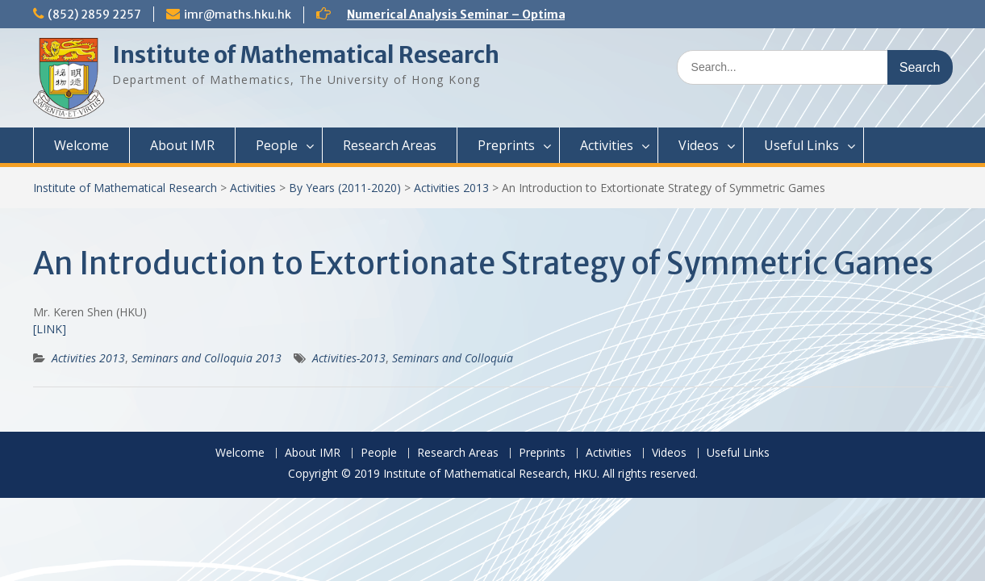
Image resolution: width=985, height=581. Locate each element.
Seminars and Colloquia (452, 358)
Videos (698, 145)
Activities (606, 145)
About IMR (182, 145)
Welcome (81, 145)
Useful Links (801, 145)
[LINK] (49, 328)
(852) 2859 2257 (94, 14)
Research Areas (389, 145)
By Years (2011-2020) (345, 187)
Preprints (506, 145)
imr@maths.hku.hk (237, 14)
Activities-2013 (349, 358)
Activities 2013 (451, 187)
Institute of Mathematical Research (305, 54)
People (277, 145)
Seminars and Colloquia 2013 (206, 358)
